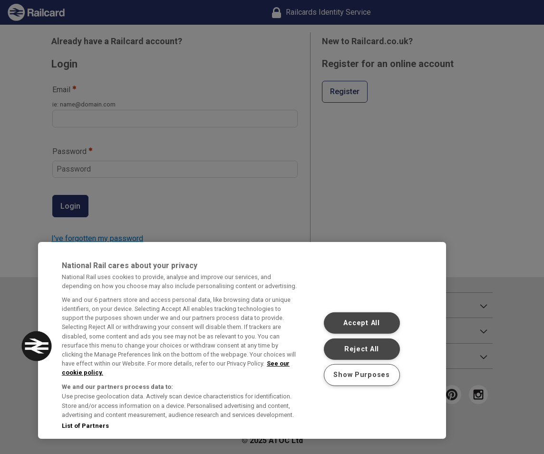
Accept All (361, 323)
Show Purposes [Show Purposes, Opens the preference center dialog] (361, 375)
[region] (242, 340)
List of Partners (85, 425)
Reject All (361, 349)
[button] (36, 346)
